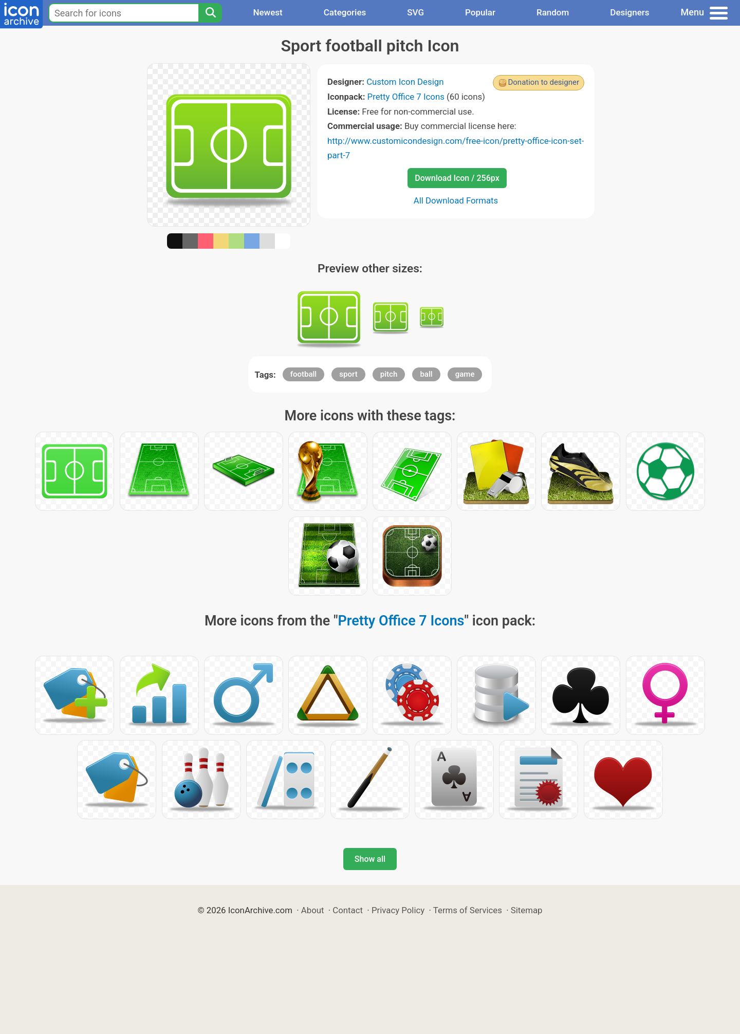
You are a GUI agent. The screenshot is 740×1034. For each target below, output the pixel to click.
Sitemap (527, 910)
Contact (347, 910)
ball (426, 374)
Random (552, 12)
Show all (370, 859)
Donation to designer (543, 82)
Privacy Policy (398, 910)
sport (348, 374)
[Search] (210, 13)
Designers (629, 12)
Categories (345, 12)
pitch (388, 374)
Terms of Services (467, 910)
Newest (267, 12)
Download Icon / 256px (457, 178)
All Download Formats (456, 200)
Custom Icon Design (404, 82)
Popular (480, 12)
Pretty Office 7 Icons (406, 96)
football (303, 374)
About (312, 910)
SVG (415, 12)
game (465, 374)
